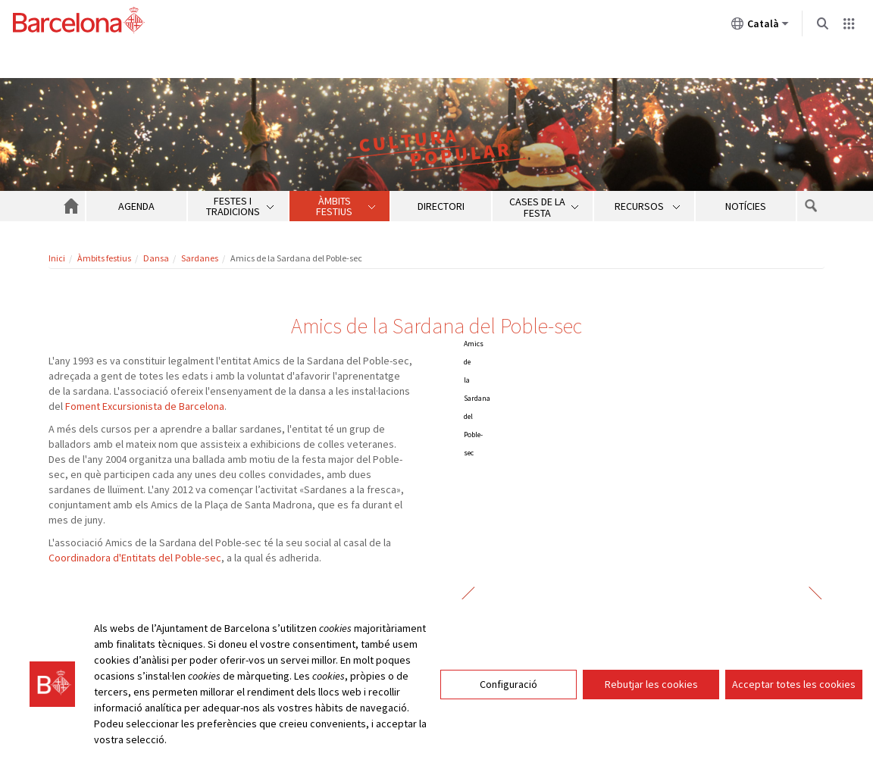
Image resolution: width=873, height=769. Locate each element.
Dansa (156, 258)
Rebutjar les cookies (651, 684)
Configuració (508, 684)
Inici (56, 258)
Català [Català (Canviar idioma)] (760, 26)
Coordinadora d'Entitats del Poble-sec (134, 557)
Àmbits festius (104, 258)
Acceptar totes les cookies (794, 684)
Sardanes (199, 258)
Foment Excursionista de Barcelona (144, 406)
